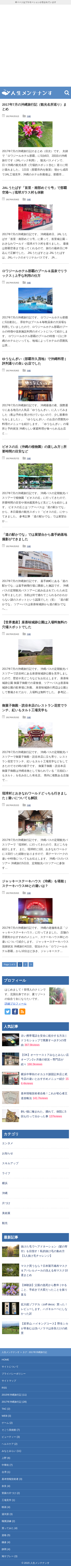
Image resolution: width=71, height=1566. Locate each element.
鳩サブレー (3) (9, 1556)
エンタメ (7, 1143)
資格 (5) (6, 1535)
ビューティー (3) (11, 1437)
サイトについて (10, 1366)
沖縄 (29, 116)
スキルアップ (10, 1163)
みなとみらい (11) (11, 1451)
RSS (4, 1387)
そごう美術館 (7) (11, 1429)
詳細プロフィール (16, 1003)
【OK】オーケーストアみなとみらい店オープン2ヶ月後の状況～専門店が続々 (45, 1059)
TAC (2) (6, 1408)
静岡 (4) (6, 1549)
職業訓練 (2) (8, 1521)
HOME (5, 1359)
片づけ (6, 1203)
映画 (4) (6, 1507)
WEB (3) (6, 1415)
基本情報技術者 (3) (12, 1479)
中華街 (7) (7, 1465)
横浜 (5, 1183)
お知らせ (7, 1153)
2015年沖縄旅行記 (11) (14, 1394)
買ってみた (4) (9, 1528)
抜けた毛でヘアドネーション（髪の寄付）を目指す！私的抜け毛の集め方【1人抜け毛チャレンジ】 (44, 1251)
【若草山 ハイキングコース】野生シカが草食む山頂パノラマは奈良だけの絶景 (44, 1328)
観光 (5, 1223)
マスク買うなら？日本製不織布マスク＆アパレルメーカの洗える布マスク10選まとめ (44, 1270)
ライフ (6, 1173)
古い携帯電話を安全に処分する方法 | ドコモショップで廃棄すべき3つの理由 (43, 1040)
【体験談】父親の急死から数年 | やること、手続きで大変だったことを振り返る (44, 1290)
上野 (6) (6, 1458)
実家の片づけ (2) (11, 1493)
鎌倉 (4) (6, 1542)
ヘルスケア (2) (9, 1444)
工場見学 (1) (8, 1500)
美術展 (6, 1213)
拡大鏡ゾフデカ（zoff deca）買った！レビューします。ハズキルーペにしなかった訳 (44, 1309)
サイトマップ (9, 1380)
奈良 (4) (6, 1486)
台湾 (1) (6, 1472)
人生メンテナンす (11, 1352)
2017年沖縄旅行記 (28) (14, 1401)
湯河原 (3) (7, 1514)
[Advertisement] (35, 45)
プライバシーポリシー (14, 1373)
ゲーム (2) (7, 1422)
